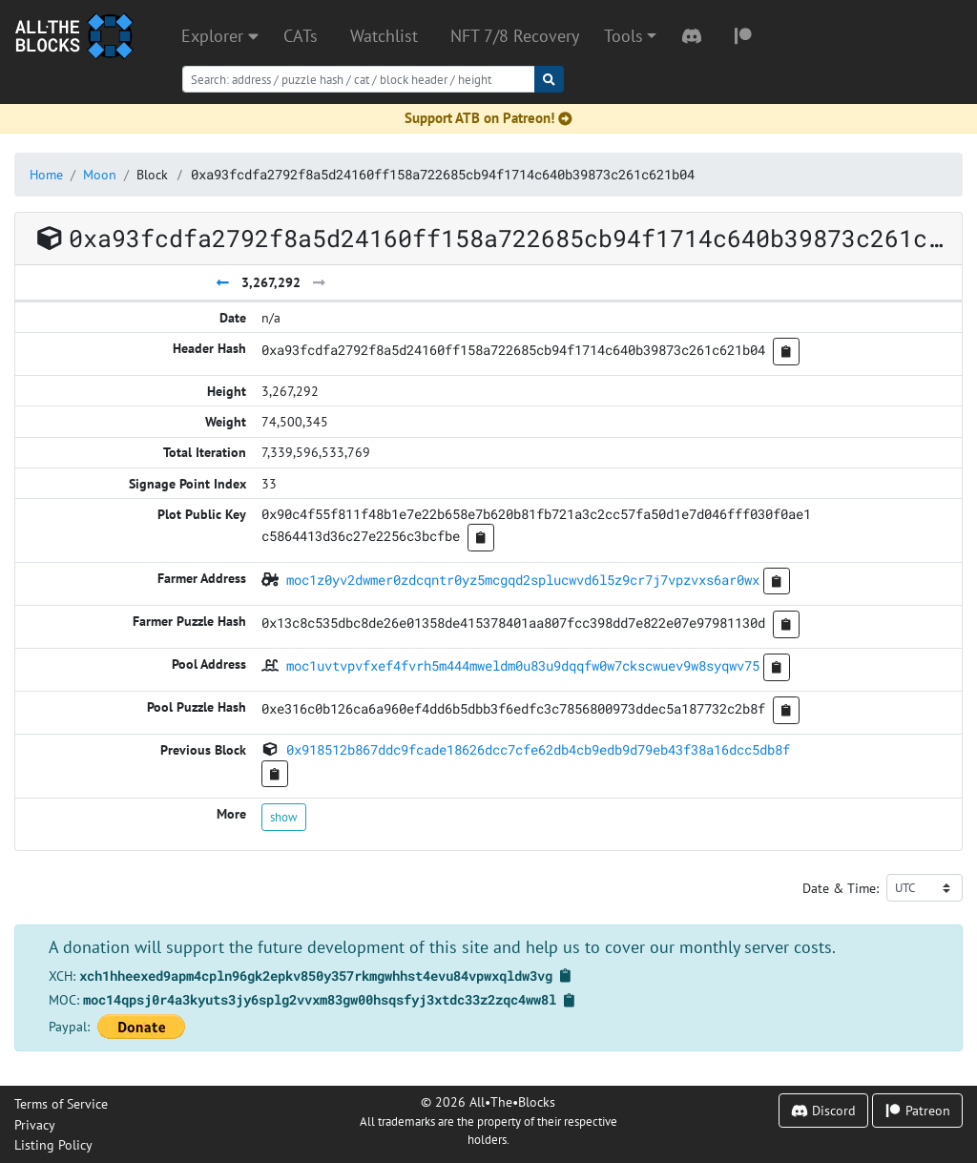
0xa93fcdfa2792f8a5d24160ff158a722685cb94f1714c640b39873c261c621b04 (443, 174)
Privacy (34, 1124)
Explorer (220, 36)
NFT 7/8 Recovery (514, 36)
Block (152, 174)
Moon (99, 174)
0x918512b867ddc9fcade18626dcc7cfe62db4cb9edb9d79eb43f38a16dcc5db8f (538, 749)
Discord (823, 1110)
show (284, 816)
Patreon (917, 1110)
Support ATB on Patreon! (488, 118)
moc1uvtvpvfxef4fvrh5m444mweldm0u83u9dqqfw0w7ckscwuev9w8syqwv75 (522, 665)
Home (46, 174)
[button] (630, 36)
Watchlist (384, 36)
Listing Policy (53, 1144)
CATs (300, 36)
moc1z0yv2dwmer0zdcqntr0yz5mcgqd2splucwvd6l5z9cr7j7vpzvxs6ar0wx (522, 580)
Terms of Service (61, 1103)
